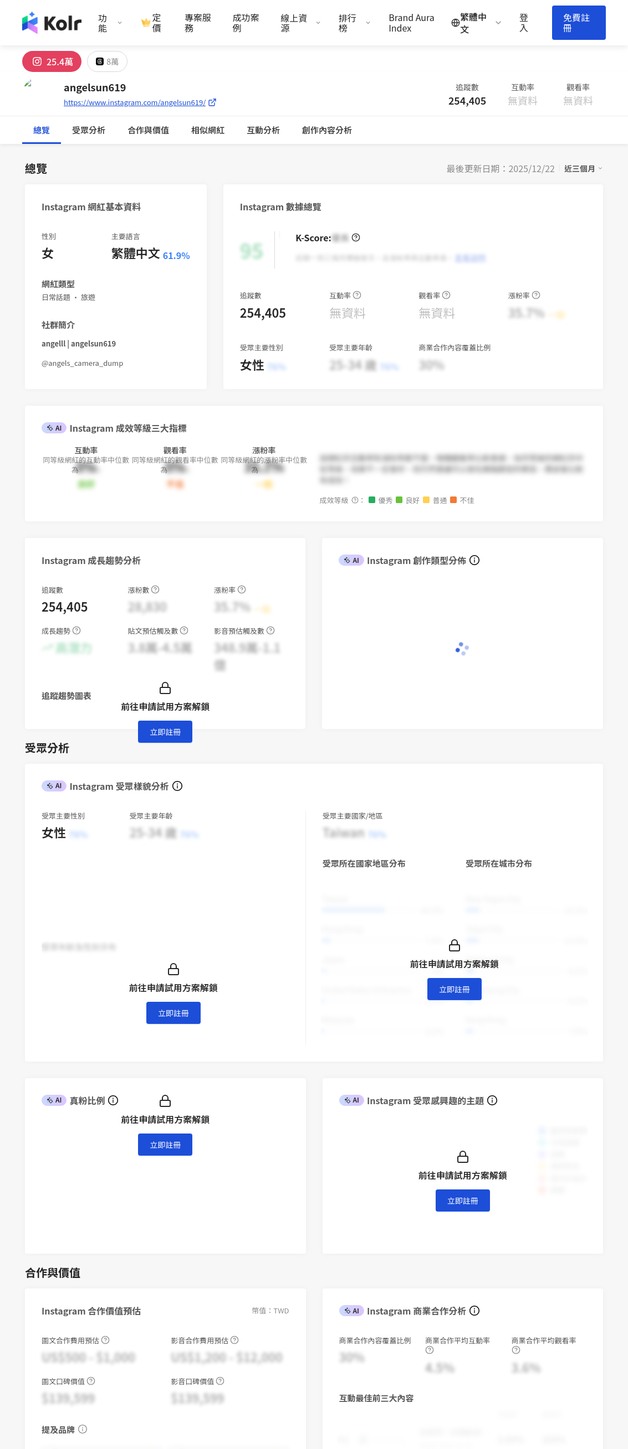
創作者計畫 (343, 1260)
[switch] (374, 1001)
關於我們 (487, 1230)
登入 (523, 22)
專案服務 (198, 22)
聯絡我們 (339, 1306)
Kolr (553, 1260)
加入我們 (487, 1276)
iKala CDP (564, 1245)
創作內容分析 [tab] (216, 130)
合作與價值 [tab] (93, 130)
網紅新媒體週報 (426, 1276)
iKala (149, 1399)
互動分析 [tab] (152, 130)
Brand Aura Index (412, 22)
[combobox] (77, 1001)
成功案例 (246, 22)
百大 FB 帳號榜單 (429, 1306)
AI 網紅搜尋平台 (352, 1245)
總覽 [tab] (41, 130)
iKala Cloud (567, 1230)
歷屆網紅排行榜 (426, 1337)
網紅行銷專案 (347, 1230)
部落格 (409, 1245)
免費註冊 (576, 22)
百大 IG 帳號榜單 (427, 1291)
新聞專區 (487, 1245)
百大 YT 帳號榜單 (428, 1321)
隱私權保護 (343, 1291)
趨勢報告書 (417, 1230)
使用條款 (339, 1276)
